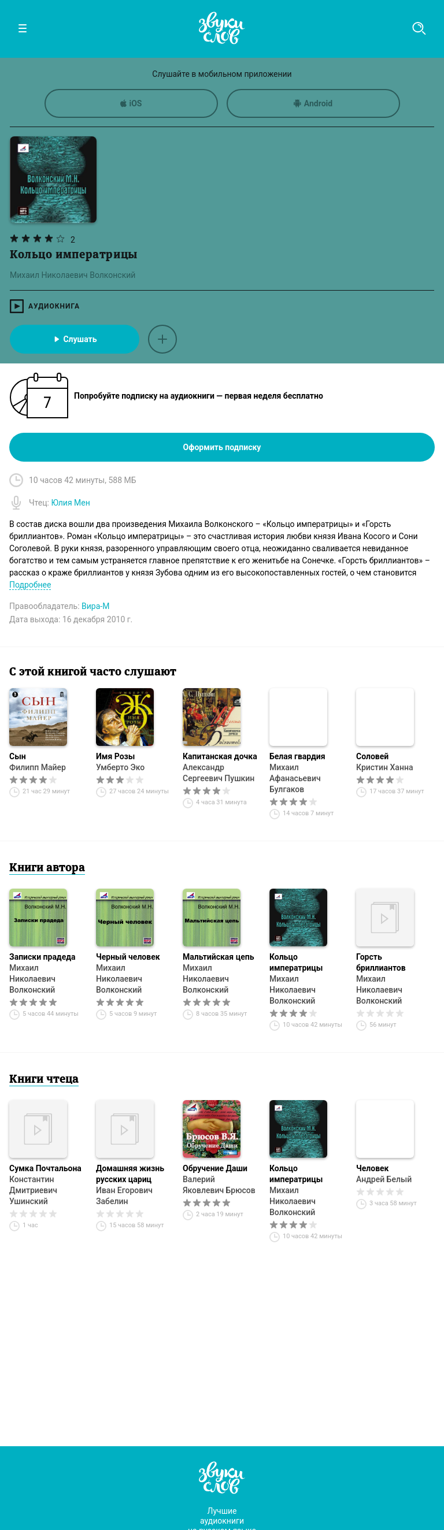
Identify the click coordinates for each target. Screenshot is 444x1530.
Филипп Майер (37, 767)
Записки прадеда (42, 956)
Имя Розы (115, 756)
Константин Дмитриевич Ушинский (33, 1190)
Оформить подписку (222, 447)
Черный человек (128, 956)
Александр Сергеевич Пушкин (218, 773)
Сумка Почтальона (45, 1168)
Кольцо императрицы (296, 962)
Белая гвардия (297, 756)
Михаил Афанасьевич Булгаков (295, 778)
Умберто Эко (120, 767)
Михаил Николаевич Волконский (32, 978)
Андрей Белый (384, 1179)
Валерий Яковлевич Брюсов (219, 1185)
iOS (131, 103)
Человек (372, 1168)
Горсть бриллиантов (381, 962)
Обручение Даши (215, 1168)
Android (313, 103)
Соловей (372, 756)
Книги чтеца (44, 1080)
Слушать (74, 339)
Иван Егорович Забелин (124, 1196)
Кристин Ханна (384, 767)
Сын (17, 756)
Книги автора (47, 868)
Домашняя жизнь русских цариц (130, 1174)
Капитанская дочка (220, 756)
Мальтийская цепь (218, 956)
